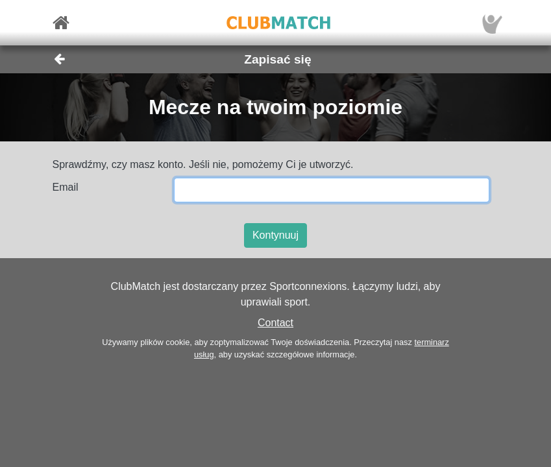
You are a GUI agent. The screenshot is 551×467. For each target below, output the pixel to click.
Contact (275, 322)
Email (66, 187)
